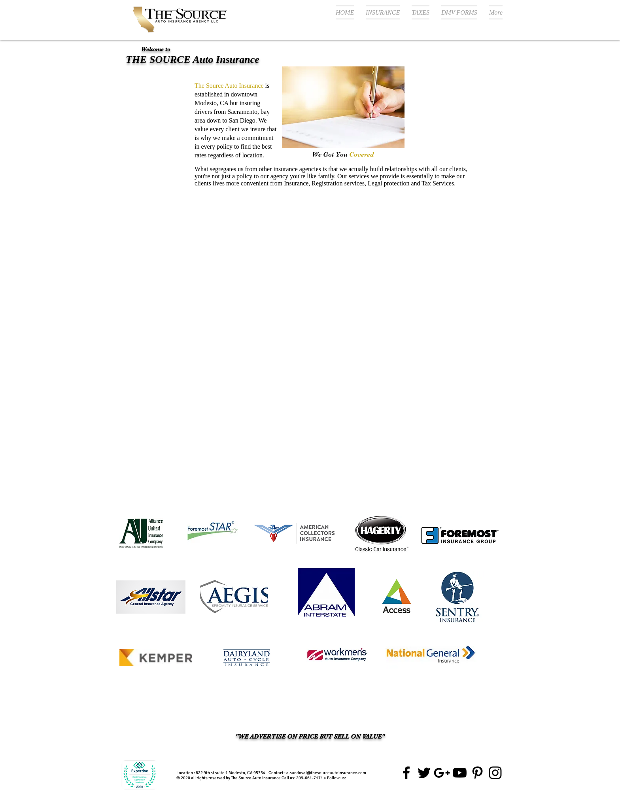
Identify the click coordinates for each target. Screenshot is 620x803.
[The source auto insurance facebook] (406, 772)
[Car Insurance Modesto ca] (459, 772)
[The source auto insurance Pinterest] (477, 772)
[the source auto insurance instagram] (495, 772)
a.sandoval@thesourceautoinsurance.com (326, 772)
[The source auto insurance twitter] (424, 772)
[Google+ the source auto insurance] (441, 772)
